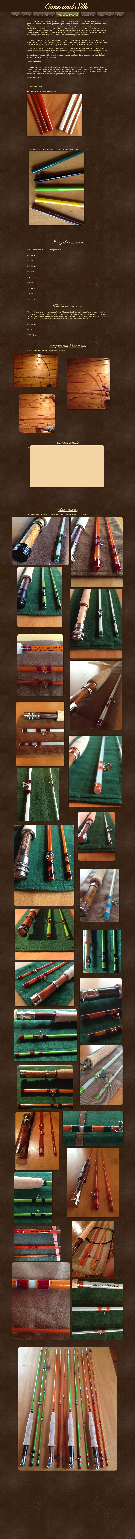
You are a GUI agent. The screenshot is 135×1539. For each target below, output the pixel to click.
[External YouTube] (67, 466)
